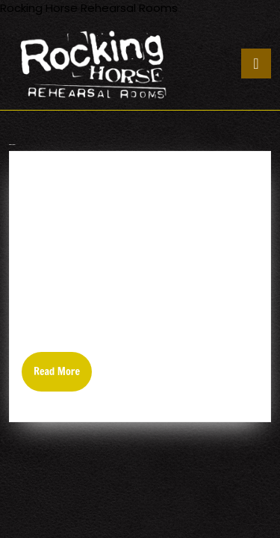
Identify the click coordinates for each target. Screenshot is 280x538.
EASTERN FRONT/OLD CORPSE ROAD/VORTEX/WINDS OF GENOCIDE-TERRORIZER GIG (133, 196)
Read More (63, 377)
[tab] (256, 63)
